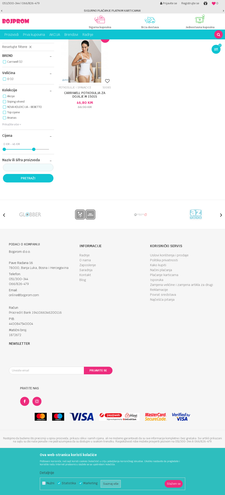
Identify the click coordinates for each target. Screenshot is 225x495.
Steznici (10, 62)
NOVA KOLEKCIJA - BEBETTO (24, 146)
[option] (112, 10)
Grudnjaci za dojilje (19, 76)
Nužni (50, 483)
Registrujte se (190, 3)
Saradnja (85, 309)
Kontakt (85, 314)
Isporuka (156, 319)
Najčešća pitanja (162, 339)
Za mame (36, 43)
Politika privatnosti (164, 299)
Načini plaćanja (161, 309)
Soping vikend (16, 141)
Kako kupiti (158, 304)
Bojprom (7, 43)
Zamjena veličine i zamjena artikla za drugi (181, 324)
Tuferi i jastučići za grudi (22, 66)
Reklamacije (159, 329)
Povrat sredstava (163, 334)
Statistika (69, 483)
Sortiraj (167, 51)
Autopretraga (148, 51)
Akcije (11, 135)
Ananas (11, 157)
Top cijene (13, 152)
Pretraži (28, 218)
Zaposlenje (87, 304)
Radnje (84, 294)
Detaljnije (47, 473)
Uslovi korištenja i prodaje (169, 294)
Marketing (90, 483)
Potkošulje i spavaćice (21, 71)
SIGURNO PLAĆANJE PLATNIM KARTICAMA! (112, 11)
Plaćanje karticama (164, 314)
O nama (85, 299)
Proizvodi (21, 43)
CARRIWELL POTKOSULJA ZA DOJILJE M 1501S (84, 133)
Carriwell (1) (14, 101)
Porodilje (50, 43)
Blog (82, 319)
